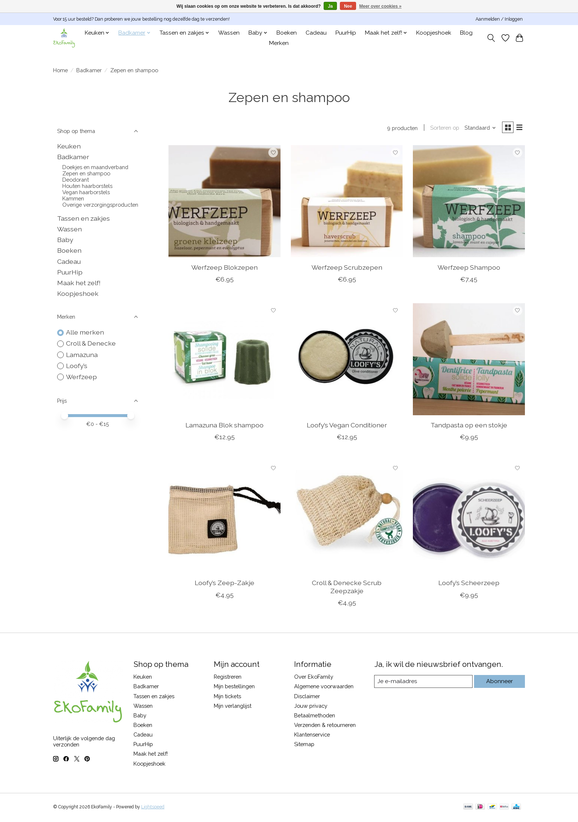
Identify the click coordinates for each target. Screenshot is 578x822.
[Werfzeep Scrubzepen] (347, 203)
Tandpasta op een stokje (469, 426)
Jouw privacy (310, 707)
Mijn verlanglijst (232, 707)
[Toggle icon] (491, 38)
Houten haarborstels (87, 186)
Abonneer (499, 682)
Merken (279, 43)
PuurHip (345, 32)
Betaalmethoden (314, 716)
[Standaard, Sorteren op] (478, 128)
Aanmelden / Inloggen (499, 19)
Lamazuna (82, 354)
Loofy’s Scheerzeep (468, 584)
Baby (65, 240)
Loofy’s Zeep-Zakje (224, 584)
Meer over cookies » (380, 6)
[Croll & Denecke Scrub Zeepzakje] (347, 518)
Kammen (73, 198)
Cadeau (316, 32)
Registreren (227, 678)
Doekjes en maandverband (95, 167)
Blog (466, 32)
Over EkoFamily (313, 678)
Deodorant (75, 179)
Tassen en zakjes (83, 218)
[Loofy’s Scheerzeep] (469, 518)
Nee (348, 6)
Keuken (69, 146)
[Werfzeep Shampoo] (469, 203)
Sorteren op (442, 128)
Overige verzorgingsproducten (100, 205)
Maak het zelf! (79, 283)
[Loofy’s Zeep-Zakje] (224, 518)
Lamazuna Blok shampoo (224, 426)
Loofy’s (76, 366)
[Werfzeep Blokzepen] (224, 203)
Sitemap (304, 745)
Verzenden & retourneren (325, 726)
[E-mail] (423, 682)
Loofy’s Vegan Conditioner (347, 426)
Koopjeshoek (433, 32)
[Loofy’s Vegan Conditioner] (347, 360)
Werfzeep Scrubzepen (346, 268)
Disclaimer (307, 697)
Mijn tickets (227, 697)
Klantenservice (312, 736)
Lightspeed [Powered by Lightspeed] (152, 808)
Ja (330, 6)
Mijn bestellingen (234, 688)
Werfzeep (81, 377)
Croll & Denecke (91, 343)
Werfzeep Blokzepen (224, 268)
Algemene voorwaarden (324, 688)
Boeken (286, 32)
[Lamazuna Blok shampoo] (224, 360)
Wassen (229, 32)
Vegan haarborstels (86, 192)
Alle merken (85, 332)
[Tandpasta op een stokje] (469, 360)
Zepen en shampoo (86, 173)
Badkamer (89, 70)
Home (60, 70)
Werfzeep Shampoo (469, 268)
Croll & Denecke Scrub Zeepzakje (347, 588)
